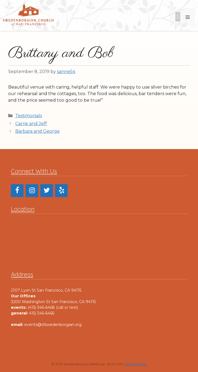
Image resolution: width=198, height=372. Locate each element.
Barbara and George (37, 131)
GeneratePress (135, 364)
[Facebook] (17, 190)
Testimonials (28, 115)
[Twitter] (46, 190)
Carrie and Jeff (31, 123)
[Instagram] (32, 190)
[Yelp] (61, 190)
